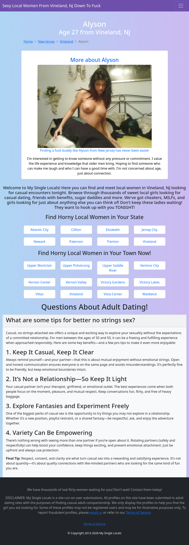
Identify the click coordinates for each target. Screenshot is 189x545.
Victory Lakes (149, 282)
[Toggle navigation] (181, 6)
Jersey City (149, 229)
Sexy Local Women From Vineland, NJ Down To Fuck (51, 5)
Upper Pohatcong (76, 265)
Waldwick (149, 294)
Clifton (76, 229)
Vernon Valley (76, 282)
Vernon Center (39, 282)
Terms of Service (138, 512)
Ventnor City (149, 265)
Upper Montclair (39, 265)
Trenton (113, 241)
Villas (39, 294)
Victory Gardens (113, 282)
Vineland (66, 41)
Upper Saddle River (113, 268)
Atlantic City (39, 229)
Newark (39, 241)
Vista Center (113, 294)
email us (96, 512)
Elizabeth (113, 229)
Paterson (76, 241)
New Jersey (46, 41)
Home (28, 41)
